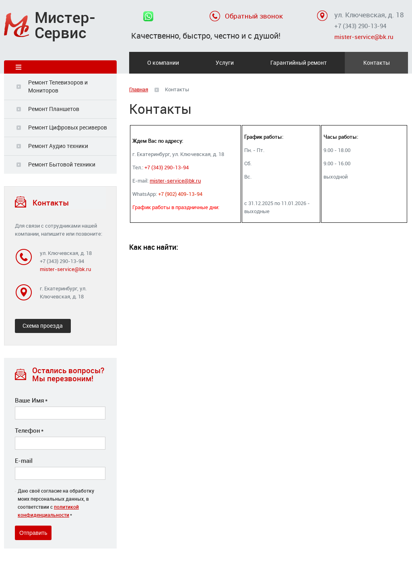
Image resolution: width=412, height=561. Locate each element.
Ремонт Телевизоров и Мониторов (58, 86)
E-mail (24, 460)
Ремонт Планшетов (53, 109)
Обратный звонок (254, 16)
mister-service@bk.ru (363, 37)
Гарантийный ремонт (298, 62)
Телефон (29, 430)
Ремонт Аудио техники (58, 146)
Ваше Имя (31, 400)
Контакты (376, 62)
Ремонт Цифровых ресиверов (67, 127)
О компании (163, 62)
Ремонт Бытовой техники (61, 164)
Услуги (225, 62)
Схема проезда (43, 325)
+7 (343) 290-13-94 (360, 26)
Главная (138, 89)
